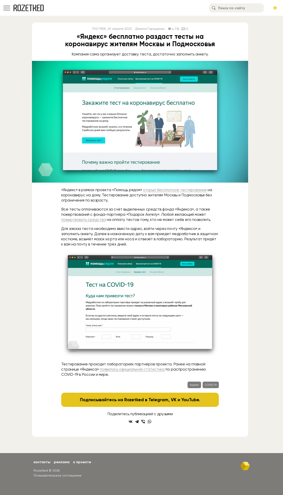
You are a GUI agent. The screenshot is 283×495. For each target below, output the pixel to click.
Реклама (62, 462)
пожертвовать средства (83, 219)
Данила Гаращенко (150, 28)
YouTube (190, 399)
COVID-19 (211, 384)
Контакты (42, 462)
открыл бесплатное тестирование (175, 190)
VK (174, 399)
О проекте (82, 462)
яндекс (194, 384)
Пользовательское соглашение (58, 475)
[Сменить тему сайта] (275, 7)
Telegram (158, 399)
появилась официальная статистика (132, 369)
